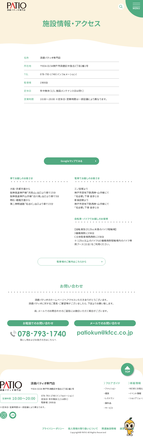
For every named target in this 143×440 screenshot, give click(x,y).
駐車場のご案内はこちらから (71, 261)
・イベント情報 (134, 393)
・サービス (108, 407)
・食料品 (107, 402)
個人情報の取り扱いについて (83, 428)
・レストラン (109, 398)
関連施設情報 (109, 428)
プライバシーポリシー (53, 428)
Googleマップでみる (71, 161)
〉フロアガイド (112, 383)
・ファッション (110, 388)
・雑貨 (106, 393)
